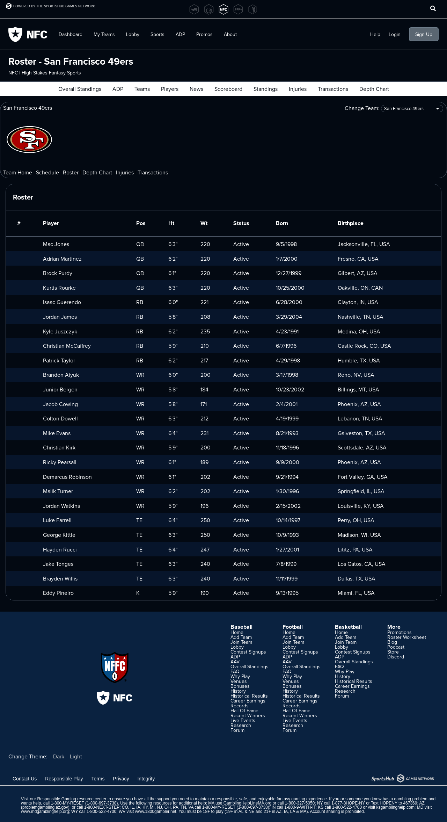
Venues (238, 681)
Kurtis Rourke (59, 287)
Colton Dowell (60, 418)
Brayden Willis (60, 578)
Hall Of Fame (244, 710)
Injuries (298, 89)
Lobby (132, 34)
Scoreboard (228, 89)
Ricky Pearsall (59, 462)
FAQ (235, 671)
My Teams (104, 34)
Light (76, 756)
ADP (180, 34)
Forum (237, 730)
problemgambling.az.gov (45, 807)
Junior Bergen (60, 389)
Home (236, 632)
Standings (266, 89)
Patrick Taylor (59, 360)
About (230, 34)
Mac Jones (56, 244)
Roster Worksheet (406, 637)
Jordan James (60, 316)
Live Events (242, 720)
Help (375, 34)
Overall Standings (79, 89)
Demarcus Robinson (67, 477)
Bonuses (240, 686)
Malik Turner (58, 491)
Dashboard (70, 34)
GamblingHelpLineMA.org (247, 803)
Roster (71, 172)
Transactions (333, 89)
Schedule (47, 172)
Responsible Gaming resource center (71, 798)
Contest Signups (248, 651)
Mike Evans (57, 433)
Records (239, 705)
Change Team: (394, 108)
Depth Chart (374, 89)
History (238, 690)
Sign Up (423, 34)
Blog (392, 642)
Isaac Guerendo (62, 302)
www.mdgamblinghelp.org (45, 811)
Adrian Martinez (62, 258)
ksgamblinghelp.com (395, 807)
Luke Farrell (57, 520)
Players (169, 89)
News (196, 89)
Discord (395, 656)
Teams (142, 89)
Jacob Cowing (60, 404)
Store (393, 651)
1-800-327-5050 (300, 803)
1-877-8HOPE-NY (348, 803)
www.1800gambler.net (155, 811)
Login (395, 34)
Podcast (395, 646)
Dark (58, 756)
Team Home (17, 172)
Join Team (241, 642)
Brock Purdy (57, 273)
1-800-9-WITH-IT (299, 807)
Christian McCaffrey (67, 345)
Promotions (399, 632)
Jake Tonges (58, 564)
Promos (204, 34)
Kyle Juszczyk (60, 331)
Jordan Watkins (61, 506)
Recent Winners (247, 715)
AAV (235, 661)
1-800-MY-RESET (67, 803)
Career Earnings (247, 700)
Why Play (240, 676)
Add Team (241, 637)
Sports (157, 34)
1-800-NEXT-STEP (101, 807)
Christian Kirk (59, 447)
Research (240, 725)
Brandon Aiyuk (61, 374)
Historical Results (249, 695)
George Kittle (59, 535)
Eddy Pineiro (58, 593)
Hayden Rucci (60, 549)
